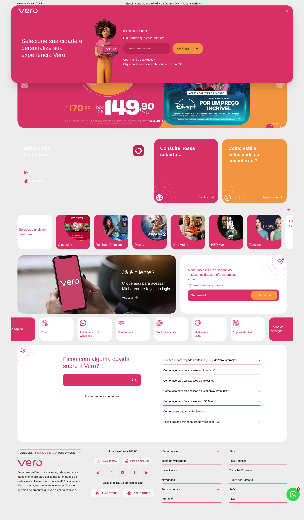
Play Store (34, 172)
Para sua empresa (137, 461)
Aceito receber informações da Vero (208, 286)
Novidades (168, 479)
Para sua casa (107, 461)
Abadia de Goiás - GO (165, 3)
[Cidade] (147, 48)
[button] (288, 209)
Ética (232, 451)
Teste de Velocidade (174, 460)
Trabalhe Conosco (240, 470)
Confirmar (188, 48)
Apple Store (34, 181)
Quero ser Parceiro (241, 479)
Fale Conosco (237, 460)
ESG (232, 498)
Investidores (169, 470)
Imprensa (168, 498)
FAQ (232, 489)
